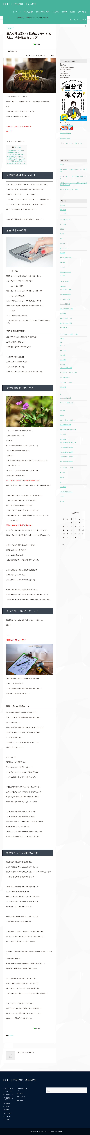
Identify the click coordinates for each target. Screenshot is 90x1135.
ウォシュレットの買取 (66, 382)
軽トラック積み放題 (65, 398)
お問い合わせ (82, 12)
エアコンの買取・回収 (66, 368)
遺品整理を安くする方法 (15, 157)
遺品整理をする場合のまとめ (16, 163)
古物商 (62, 477)
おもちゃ (62, 345)
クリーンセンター (65, 219)
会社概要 (83, 20)
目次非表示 (18, 147)
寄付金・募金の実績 (65, 257)
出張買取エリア (64, 439)
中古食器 (62, 355)
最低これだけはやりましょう (16, 159)
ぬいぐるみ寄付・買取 (66, 318)
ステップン (63, 224)
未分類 (62, 501)
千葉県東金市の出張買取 (66, 452)
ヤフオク (62, 472)
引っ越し (62, 205)
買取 (61, 342)
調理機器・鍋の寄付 (65, 294)
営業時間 (64, 12)
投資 (61, 238)
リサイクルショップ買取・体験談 (69, 334)
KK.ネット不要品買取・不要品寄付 (19, 4)
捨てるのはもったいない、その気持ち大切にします (73, 177)
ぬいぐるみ (63, 350)
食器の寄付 (63, 313)
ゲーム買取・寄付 (65, 299)
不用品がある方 (28, 12)
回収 (61, 394)
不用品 (62, 339)
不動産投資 (63, 210)
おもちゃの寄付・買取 (66, 323)
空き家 (62, 233)
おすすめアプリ (64, 248)
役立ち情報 (63, 434)
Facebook (21, 1097)
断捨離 (62, 415)
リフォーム (63, 213)
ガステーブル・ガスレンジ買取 (68, 372)
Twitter (20, 1093)
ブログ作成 (63, 487)
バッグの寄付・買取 (65, 289)
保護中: (62, 164)
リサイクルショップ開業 (66, 468)
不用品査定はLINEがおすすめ (68, 429)
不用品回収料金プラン (43, 12)
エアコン (62, 275)
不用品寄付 (55, 12)
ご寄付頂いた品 (64, 327)
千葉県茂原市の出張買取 (66, 461)
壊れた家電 (63, 387)
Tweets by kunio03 (65, 138)
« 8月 (63, 549)
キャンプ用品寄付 (65, 304)
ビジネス (62, 267)
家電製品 (62, 364)
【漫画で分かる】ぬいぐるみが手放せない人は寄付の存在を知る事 (73, 184)
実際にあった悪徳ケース (17, 161)
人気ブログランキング (65, 133)
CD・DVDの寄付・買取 (66, 308)
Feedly (20, 1100)
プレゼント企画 (64, 281)
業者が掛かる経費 (13, 152)
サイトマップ (74, 20)
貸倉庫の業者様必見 (65, 425)
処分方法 (62, 253)
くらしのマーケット (65, 272)
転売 (61, 482)
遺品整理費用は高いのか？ (15, 150)
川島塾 (62, 229)
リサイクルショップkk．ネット (73, 143)
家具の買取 (63, 359)
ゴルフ (62, 496)
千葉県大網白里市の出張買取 (68, 442)
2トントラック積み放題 (66, 403)
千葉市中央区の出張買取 (66, 457)
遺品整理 (72, 12)
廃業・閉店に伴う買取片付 (67, 420)
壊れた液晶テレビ (65, 377)
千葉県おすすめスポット (66, 491)
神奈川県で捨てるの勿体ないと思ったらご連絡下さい (73, 170)
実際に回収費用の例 (16, 154)
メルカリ (62, 243)
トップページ (17, 12)
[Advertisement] (73, 41)
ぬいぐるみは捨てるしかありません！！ (71, 189)
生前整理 (62, 262)
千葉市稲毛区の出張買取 (66, 447)
